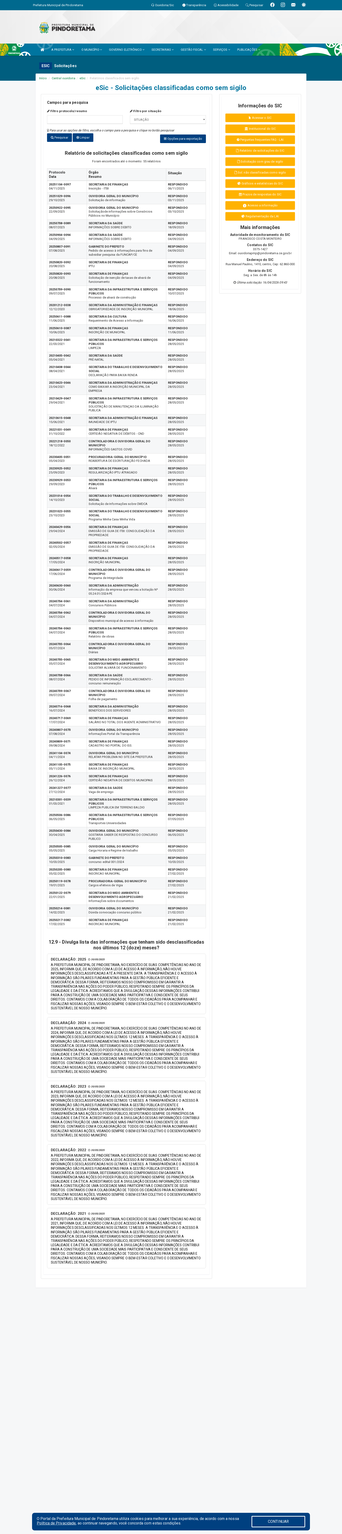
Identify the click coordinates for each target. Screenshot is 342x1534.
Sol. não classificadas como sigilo (260, 172)
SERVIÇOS (221, 49)
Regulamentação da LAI (260, 216)
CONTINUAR (278, 1521)
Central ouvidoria (63, 78)
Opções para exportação (183, 138)
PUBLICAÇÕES (248, 49)
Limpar (83, 137)
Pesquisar (59, 137)
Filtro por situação (145, 111)
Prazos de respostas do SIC (260, 194)
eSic (83, 78)
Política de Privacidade (56, 1523)
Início (43, 78)
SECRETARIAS (163, 49)
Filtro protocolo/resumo (67, 111)
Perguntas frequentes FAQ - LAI (260, 139)
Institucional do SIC (260, 128)
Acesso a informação (260, 206)
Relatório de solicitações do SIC (260, 150)
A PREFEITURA (62, 49)
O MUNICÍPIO (91, 49)
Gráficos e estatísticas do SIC (260, 183)
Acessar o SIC (260, 118)
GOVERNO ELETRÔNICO (126, 49)
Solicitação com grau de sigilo (260, 161)
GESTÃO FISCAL (193, 49)
